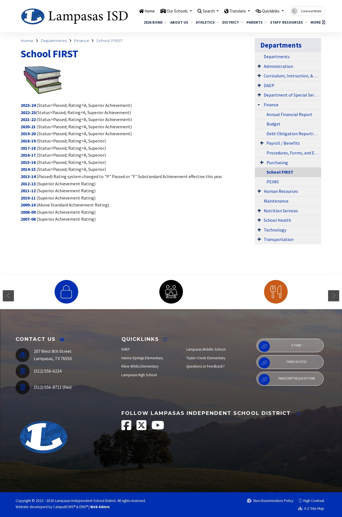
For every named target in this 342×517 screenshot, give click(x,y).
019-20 (29, 133)
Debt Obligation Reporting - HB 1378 (294, 133)
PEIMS (273, 181)
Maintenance (276, 201)
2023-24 (28, 105)
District (231, 22)
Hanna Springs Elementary (142, 358)
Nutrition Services (281, 210)
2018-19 (28, 141)
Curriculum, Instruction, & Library (292, 75)
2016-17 (28, 155)
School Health (277, 220)
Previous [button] (8, 295)
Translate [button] (231, 11)
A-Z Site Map (311, 508)
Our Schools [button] (164, 11)
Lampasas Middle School (206, 349)
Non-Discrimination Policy (270, 500)
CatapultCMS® (64, 506)
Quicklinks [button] (269, 11)
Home (133, 11)
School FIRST (109, 40)
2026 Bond (154, 22)
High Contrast (313, 500)
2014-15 (28, 169)
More (317, 22)
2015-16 (28, 162)
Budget (273, 124)
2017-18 (28, 148)
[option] (66, 292)
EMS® (83, 506)
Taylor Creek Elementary (205, 358)
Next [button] (333, 295)
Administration (278, 66)
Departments (54, 40)
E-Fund (280, 346)
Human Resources (281, 191)
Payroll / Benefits (283, 143)
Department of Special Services (292, 95)
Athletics (206, 22)
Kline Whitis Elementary (139, 366)
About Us (180, 22)
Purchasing (277, 162)
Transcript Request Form (287, 379)
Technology (275, 230)
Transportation (279, 239)
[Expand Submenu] (259, 65)
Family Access (282, 362)
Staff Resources (287, 22)
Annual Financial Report (289, 114)
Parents (255, 22)
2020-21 (28, 126)
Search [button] (199, 11)
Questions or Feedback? (205, 366)
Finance (81, 40)
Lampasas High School (139, 375)
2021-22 (28, 119)
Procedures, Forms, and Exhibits (294, 153)
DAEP (269, 85)
